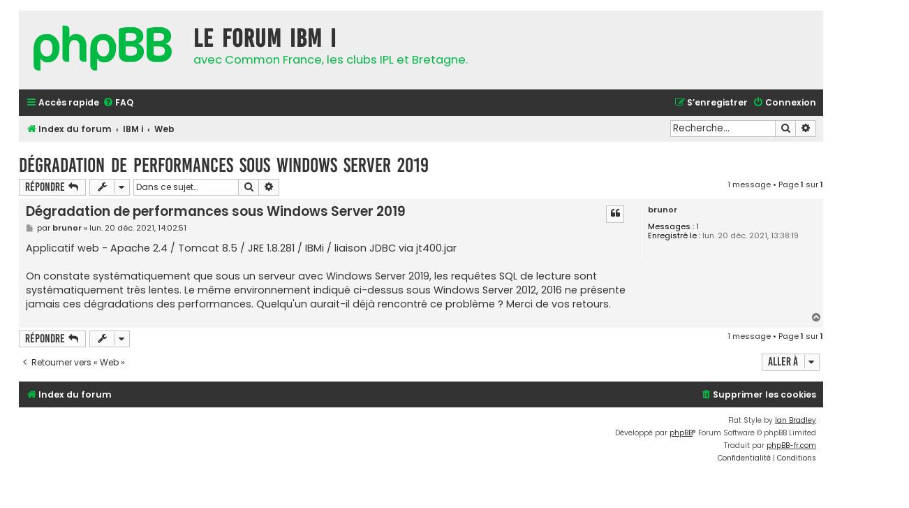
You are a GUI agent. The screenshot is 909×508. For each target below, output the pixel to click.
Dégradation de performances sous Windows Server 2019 (224, 165)
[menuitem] (118, 103)
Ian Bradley (795, 420)
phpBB (681, 433)
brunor (662, 210)
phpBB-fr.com (791, 445)
